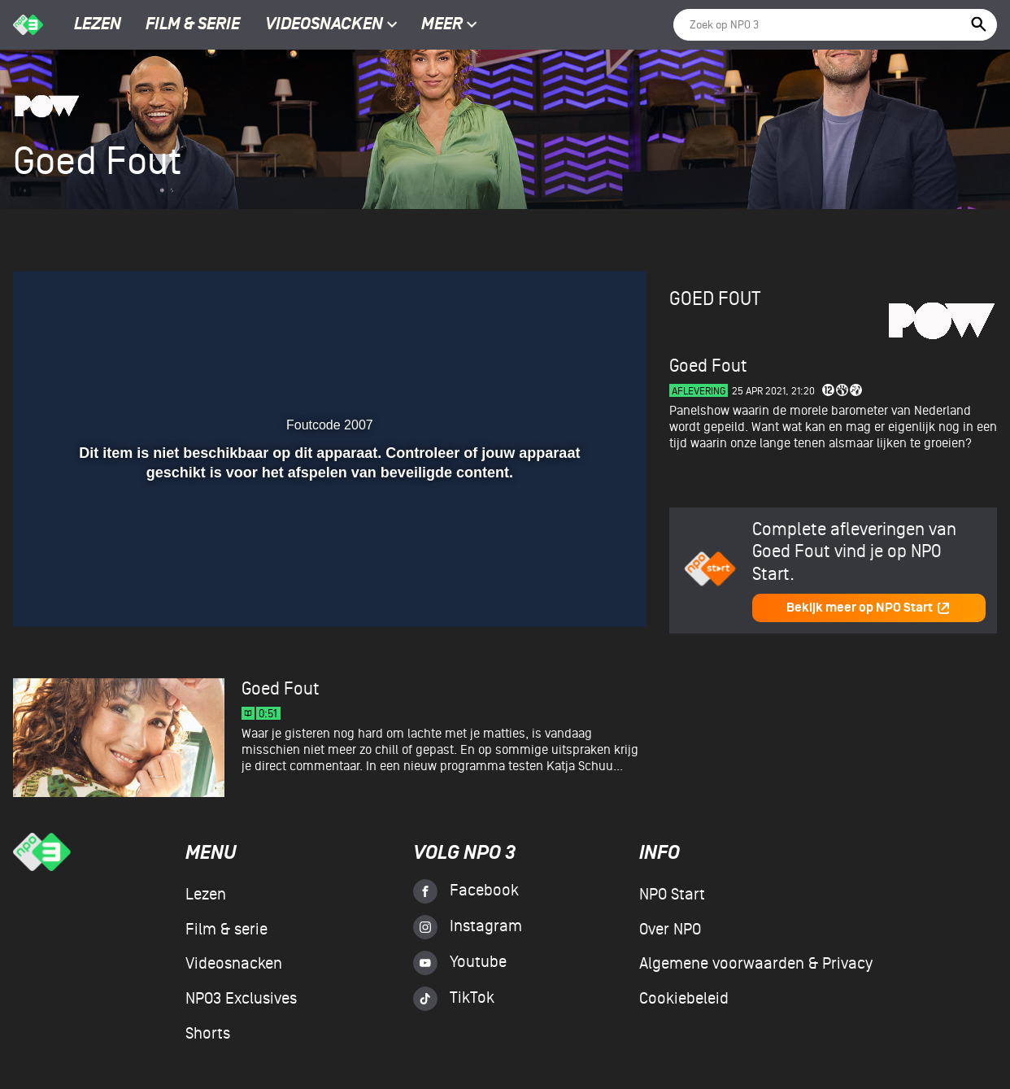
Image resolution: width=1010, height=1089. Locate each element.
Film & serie (193, 25)
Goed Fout (714, 299)
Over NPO (670, 930)
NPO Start (672, 895)
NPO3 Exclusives (241, 999)
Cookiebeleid (684, 999)
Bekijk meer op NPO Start (868, 608)
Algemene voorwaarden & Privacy (756, 964)
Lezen (97, 25)
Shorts (207, 1034)
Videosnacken (324, 25)
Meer (449, 25)
